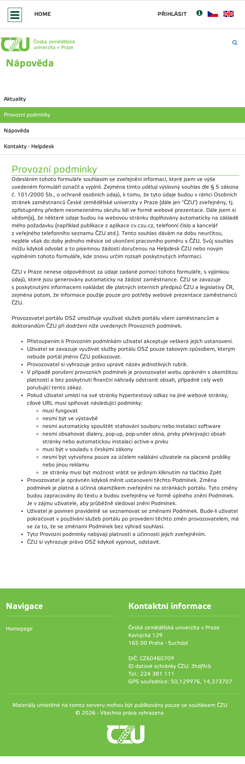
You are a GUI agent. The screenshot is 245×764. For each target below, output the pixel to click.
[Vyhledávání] (234, 43)
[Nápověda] (199, 14)
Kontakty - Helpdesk (29, 146)
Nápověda (16, 131)
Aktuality (15, 99)
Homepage (19, 629)
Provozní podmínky (27, 115)
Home (42, 14)
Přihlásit (172, 14)
